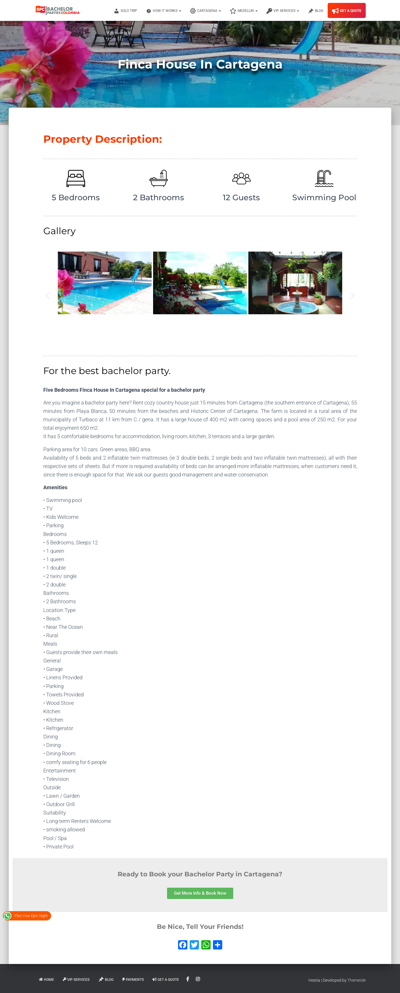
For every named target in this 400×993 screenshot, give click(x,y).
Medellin (244, 11)
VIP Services (282, 11)
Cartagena (205, 11)
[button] (47, 295)
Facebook (188, 979)
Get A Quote (346, 11)
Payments (133, 980)
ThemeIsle (356, 980)
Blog (315, 11)
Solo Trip (125, 11)
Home (46, 980)
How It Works (163, 11)
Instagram (198, 979)
